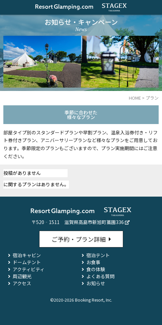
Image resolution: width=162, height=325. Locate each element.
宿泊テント (98, 255)
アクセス (22, 283)
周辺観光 (22, 276)
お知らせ (95, 283)
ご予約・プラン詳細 (79, 239)
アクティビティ (29, 269)
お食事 (93, 262)
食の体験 (95, 269)
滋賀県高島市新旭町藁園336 (94, 222)
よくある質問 (100, 276)
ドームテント (27, 262)
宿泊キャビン (27, 255)
